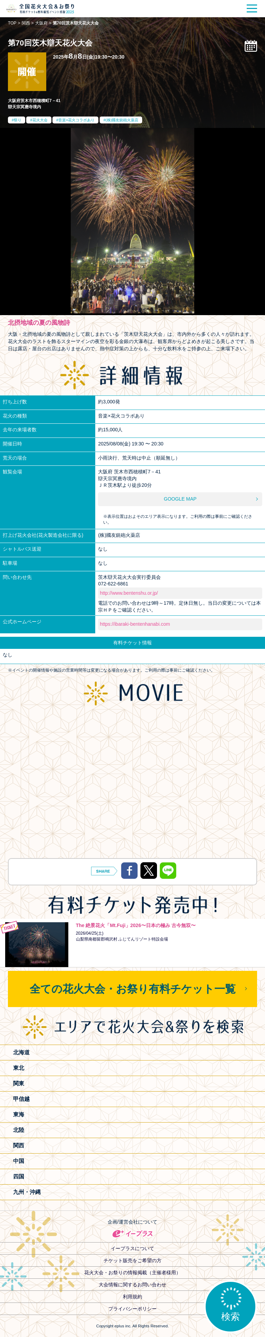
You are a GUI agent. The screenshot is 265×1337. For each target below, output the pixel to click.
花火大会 (40, 120)
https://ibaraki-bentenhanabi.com (135, 624)
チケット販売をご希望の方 (132, 1260)
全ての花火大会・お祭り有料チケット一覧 (133, 989)
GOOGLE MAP (180, 499)
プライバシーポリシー (132, 1308)
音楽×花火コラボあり (76, 120)
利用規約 (132, 1296)
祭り (17, 120)
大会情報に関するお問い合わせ (132, 1284)
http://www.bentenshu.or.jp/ (129, 593)
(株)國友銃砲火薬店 (122, 120)
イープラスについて (132, 1248)
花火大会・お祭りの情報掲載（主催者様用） (132, 1272)
